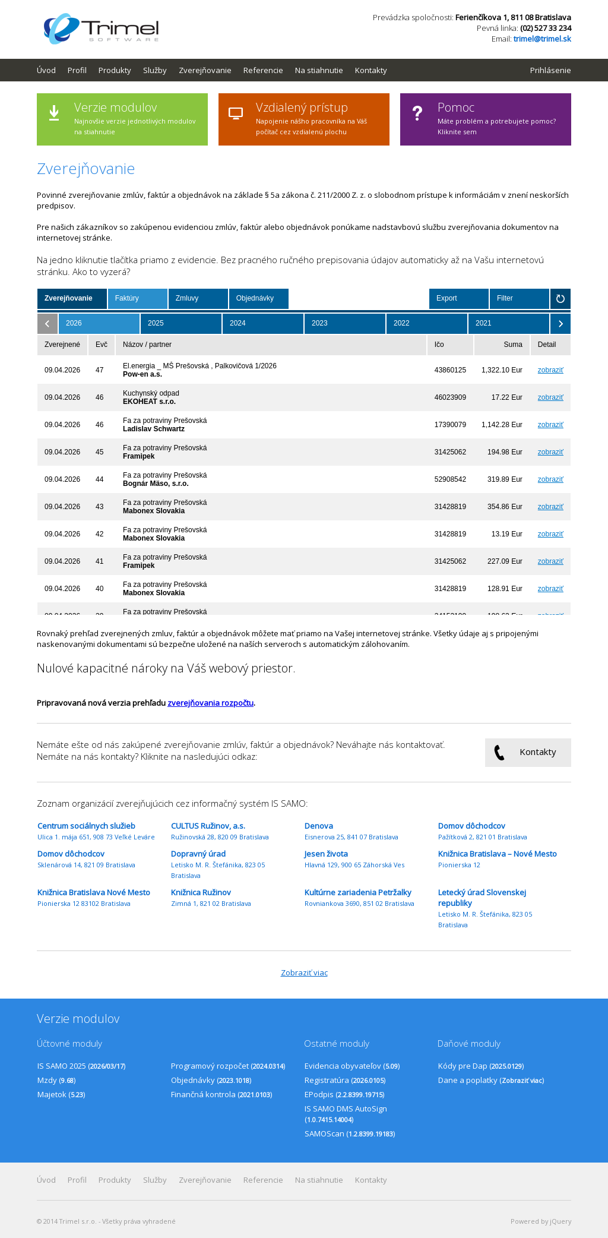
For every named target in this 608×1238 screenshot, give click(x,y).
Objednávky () (211, 1080)
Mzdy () (56, 1080)
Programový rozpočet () (228, 1065)
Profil (77, 70)
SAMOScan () (350, 1133)
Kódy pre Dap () (481, 1065)
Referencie (263, 70)
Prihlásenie (550, 70)
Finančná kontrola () (221, 1094)
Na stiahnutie (319, 70)
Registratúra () (345, 1080)
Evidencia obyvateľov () (352, 1065)
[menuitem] (52, 70)
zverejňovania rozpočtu (210, 702)
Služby (155, 70)
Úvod (46, 70)
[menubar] (218, 70)
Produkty (115, 70)
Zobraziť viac (304, 972)
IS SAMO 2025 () (81, 1065)
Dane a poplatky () (491, 1080)
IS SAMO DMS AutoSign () (346, 1114)
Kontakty (371, 70)
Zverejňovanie (205, 70)
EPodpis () (344, 1094)
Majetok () (61, 1094)
